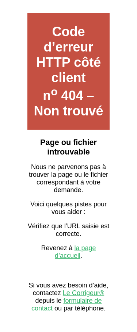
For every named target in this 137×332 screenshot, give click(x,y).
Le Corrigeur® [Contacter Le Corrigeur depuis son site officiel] (83, 293)
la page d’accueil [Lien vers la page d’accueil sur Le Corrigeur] (75, 251)
